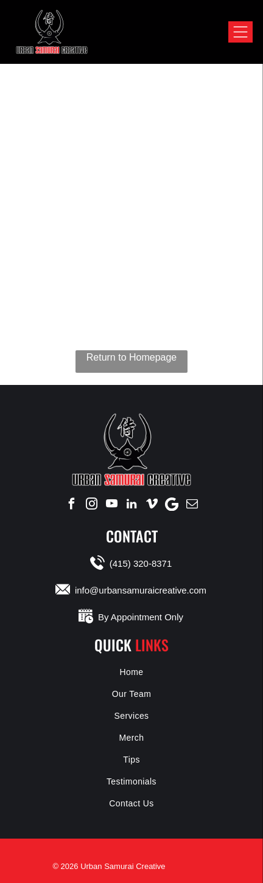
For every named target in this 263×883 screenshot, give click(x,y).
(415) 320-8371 (141, 563)
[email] (191, 504)
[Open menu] (240, 32)
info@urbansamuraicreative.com (140, 590)
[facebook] (71, 504)
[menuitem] (131, 672)
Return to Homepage (131, 357)
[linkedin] (131, 504)
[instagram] (91, 504)
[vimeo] (151, 504)
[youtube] (111, 504)
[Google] (171, 504)
